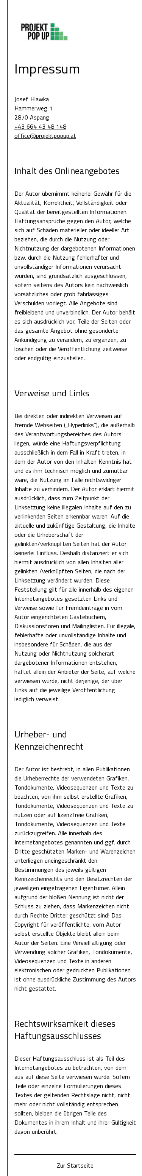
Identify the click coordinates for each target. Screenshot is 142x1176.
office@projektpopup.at (45, 135)
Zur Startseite (75, 1165)
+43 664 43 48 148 (40, 126)
